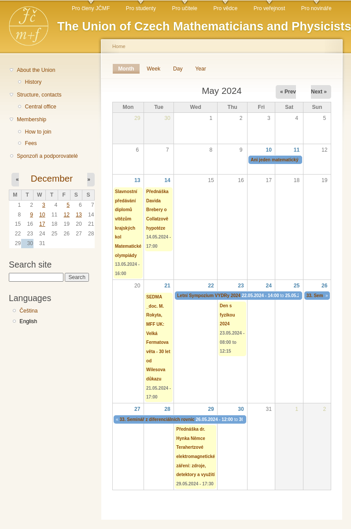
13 (79, 215)
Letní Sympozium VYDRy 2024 (208, 295)
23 (241, 286)
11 (297, 150)
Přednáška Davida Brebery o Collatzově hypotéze (157, 210)
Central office (40, 107)
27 (137, 409)
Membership (31, 119)
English (28, 321)
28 (167, 409)
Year (200, 69)
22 (211, 286)
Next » (319, 92)
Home (119, 46)
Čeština (28, 311)
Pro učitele (184, 8)
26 (324, 286)
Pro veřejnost (269, 8)
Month (129, 69)
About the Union (36, 70)
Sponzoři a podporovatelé (47, 156)
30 (241, 409)
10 (42, 215)
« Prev (288, 92)
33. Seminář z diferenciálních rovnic (157, 419)
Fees (31, 143)
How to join (38, 132)
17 (42, 224)
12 (66, 215)
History (33, 82)
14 (167, 180)
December (52, 178)
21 (167, 286)
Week (153, 69)
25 (297, 286)
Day (178, 69)
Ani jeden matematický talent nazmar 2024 (295, 159)
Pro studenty (141, 8)
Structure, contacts (39, 95)
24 (269, 286)
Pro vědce (225, 8)
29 (211, 409)
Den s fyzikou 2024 (227, 314)
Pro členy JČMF (91, 8)
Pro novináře (316, 8)
